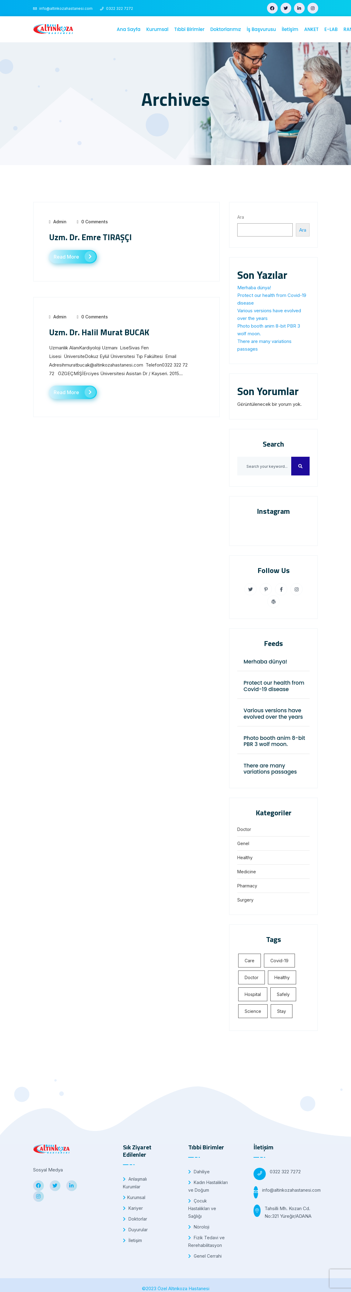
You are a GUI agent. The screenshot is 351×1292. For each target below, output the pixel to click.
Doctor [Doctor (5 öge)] (251, 977)
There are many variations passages (270, 768)
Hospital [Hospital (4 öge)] (253, 994)
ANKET (311, 29)
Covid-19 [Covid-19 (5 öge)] (279, 960)
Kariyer (133, 1208)
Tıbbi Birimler (189, 29)
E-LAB (331, 29)
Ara (240, 217)
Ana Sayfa (128, 29)
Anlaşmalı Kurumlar (135, 1182)
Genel (243, 843)
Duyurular (135, 1229)
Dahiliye (199, 1171)
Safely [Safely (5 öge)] (283, 994)
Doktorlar (135, 1218)
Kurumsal (157, 29)
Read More (75, 256)
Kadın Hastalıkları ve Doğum (208, 1186)
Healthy (245, 857)
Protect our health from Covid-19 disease (273, 686)
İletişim (290, 29)
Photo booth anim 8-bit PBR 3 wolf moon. (274, 741)
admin (60, 221)
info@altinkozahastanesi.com (291, 1190)
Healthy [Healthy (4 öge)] (282, 977)
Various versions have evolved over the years (273, 713)
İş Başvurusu (261, 29)
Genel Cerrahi (205, 1256)
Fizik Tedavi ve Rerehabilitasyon (206, 1241)
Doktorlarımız (225, 29)
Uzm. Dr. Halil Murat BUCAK (99, 332)
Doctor (244, 829)
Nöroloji (198, 1226)
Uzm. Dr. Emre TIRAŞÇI (90, 237)
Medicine (246, 871)
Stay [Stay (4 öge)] (281, 1011)
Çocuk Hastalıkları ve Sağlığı (202, 1208)
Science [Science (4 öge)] (253, 1011)
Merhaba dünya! (254, 287)
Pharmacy (247, 885)
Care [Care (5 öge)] (249, 960)
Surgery (245, 899)
